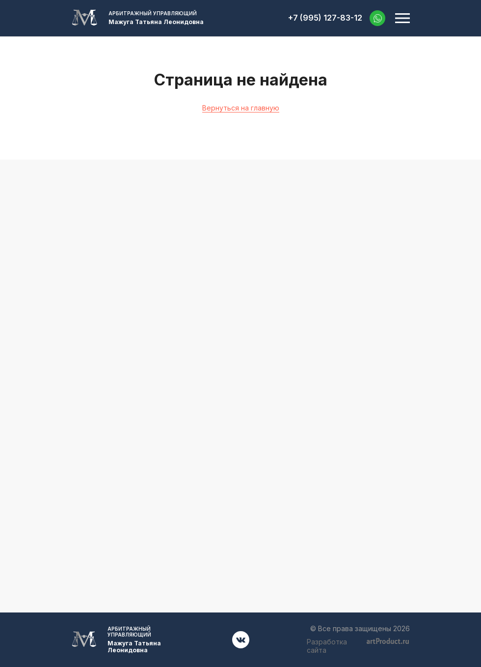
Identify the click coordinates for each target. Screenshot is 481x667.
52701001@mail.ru (241, 389)
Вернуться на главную (240, 108)
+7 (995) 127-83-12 (325, 18)
